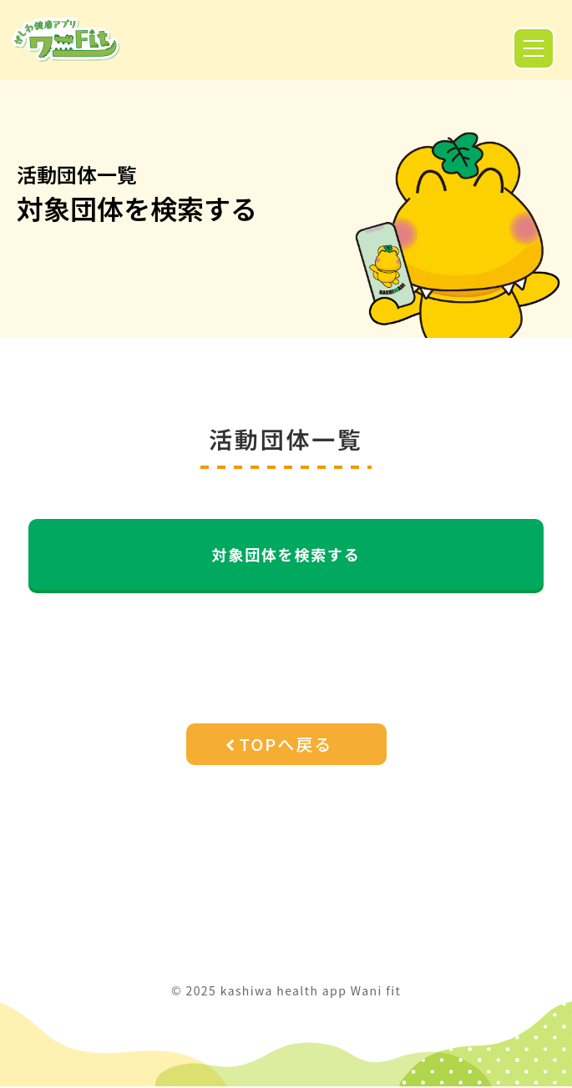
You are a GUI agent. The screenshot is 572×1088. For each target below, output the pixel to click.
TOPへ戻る (286, 744)
